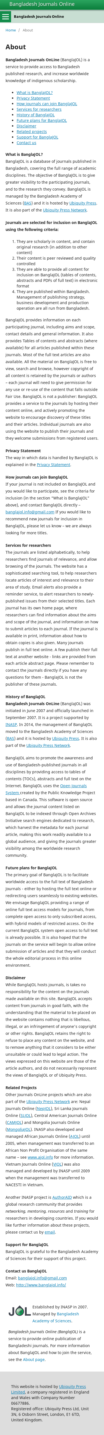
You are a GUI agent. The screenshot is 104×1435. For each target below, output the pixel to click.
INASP (11, 724)
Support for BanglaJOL (37, 137)
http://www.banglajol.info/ (41, 1285)
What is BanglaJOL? (35, 92)
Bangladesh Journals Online (42, 4)
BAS (27, 203)
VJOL (57, 1164)
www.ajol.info (40, 1157)
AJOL (74, 1136)
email (50, 1232)
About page (34, 1359)
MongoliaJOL (19, 1129)
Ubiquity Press (82, 203)
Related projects (32, 131)
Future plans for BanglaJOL (42, 120)
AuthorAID (62, 1197)
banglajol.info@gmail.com (30, 512)
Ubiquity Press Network (65, 210)
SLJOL (26, 1115)
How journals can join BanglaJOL (47, 103)
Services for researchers (39, 109)
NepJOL (44, 1108)
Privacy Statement (33, 98)
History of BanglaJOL (36, 114)
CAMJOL (14, 1122)
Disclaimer (26, 126)
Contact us (26, 142)
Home (11, 30)
